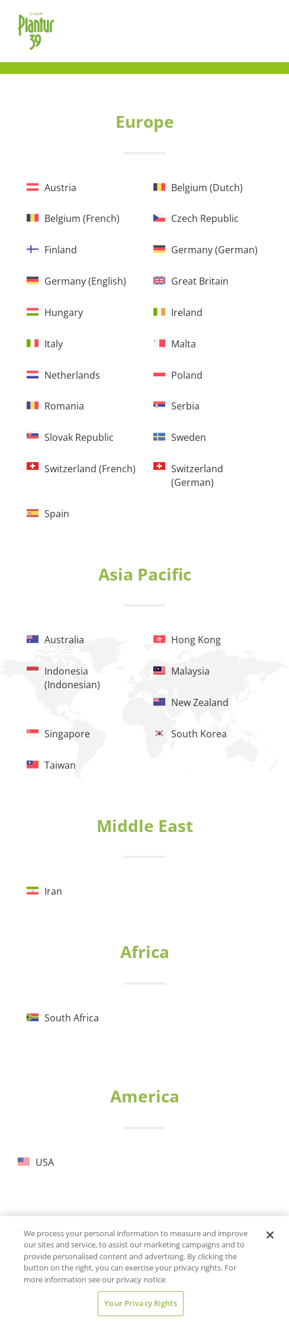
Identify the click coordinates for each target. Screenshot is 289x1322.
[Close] (270, 1235)
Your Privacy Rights (140, 1303)
